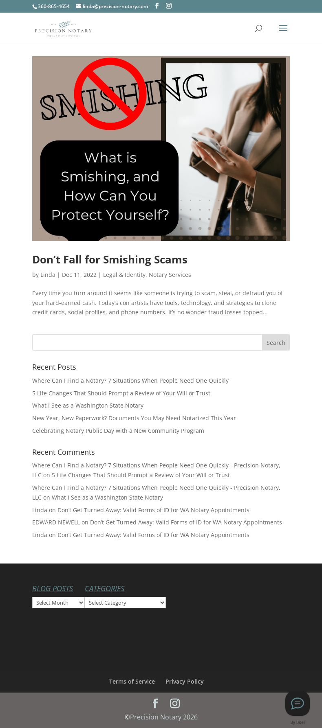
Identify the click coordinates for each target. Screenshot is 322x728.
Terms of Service (132, 681)
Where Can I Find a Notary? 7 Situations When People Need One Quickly (130, 380)
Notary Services (170, 274)
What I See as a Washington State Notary (87, 405)
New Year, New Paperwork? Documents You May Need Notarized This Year (134, 418)
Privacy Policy (184, 681)
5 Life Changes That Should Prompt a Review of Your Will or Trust (121, 393)
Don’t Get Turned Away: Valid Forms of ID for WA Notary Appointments (153, 510)
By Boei (297, 722)
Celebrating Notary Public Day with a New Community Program (118, 430)
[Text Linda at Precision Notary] (297, 703)
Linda (47, 274)
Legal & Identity (124, 274)
